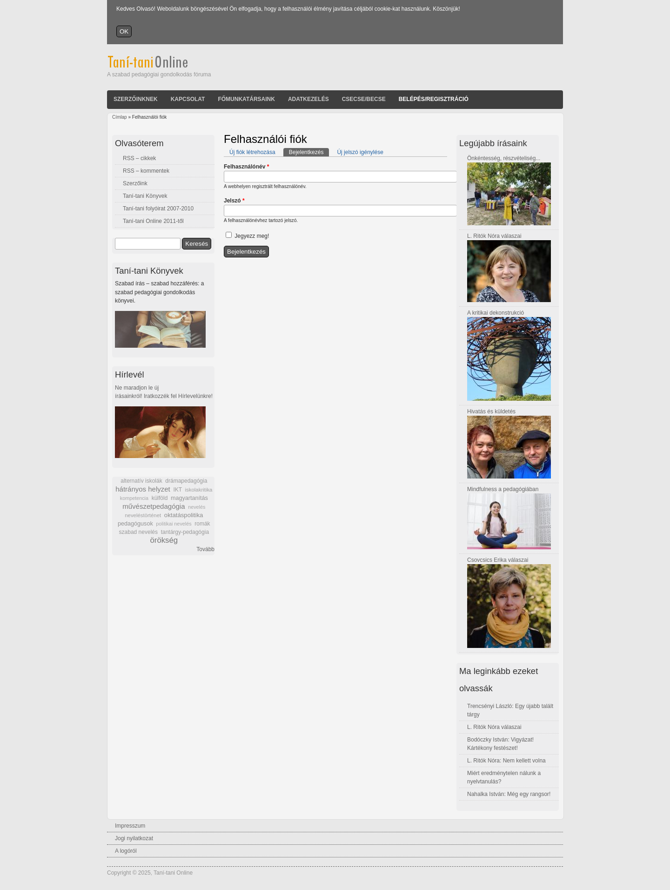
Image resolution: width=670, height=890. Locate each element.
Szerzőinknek (136, 99)
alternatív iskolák (141, 481)
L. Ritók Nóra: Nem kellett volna (506, 760)
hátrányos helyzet (142, 489)
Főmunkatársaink (246, 99)
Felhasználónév (246, 166)
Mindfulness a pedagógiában (502, 489)
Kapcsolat (188, 99)
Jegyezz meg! (251, 236)
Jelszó (234, 200)
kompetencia (134, 498)
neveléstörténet (143, 515)
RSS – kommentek (146, 171)
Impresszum (130, 826)
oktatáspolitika (183, 515)
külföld (160, 498)
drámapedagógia (186, 481)
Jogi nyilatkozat (134, 838)
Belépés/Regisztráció (434, 99)
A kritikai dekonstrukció (495, 313)
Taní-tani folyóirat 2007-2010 (158, 208)
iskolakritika (199, 489)
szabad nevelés (138, 532)
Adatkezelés (308, 99)
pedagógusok (135, 523)
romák (202, 523)
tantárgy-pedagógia (185, 532)
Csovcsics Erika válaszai (497, 560)
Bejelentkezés (309, 151)
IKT (177, 489)
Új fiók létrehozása (252, 152)
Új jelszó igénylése (360, 152)
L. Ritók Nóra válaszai (494, 236)
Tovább (205, 549)
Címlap (119, 117)
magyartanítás (189, 498)
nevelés (196, 507)
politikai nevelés (173, 523)
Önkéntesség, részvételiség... (503, 158)
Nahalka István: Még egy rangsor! (508, 794)
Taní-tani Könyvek (145, 196)
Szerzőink (135, 183)
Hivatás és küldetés (491, 411)
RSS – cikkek (139, 158)
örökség (164, 540)
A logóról (126, 851)
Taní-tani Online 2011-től (153, 221)
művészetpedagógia (153, 506)
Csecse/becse (364, 99)
